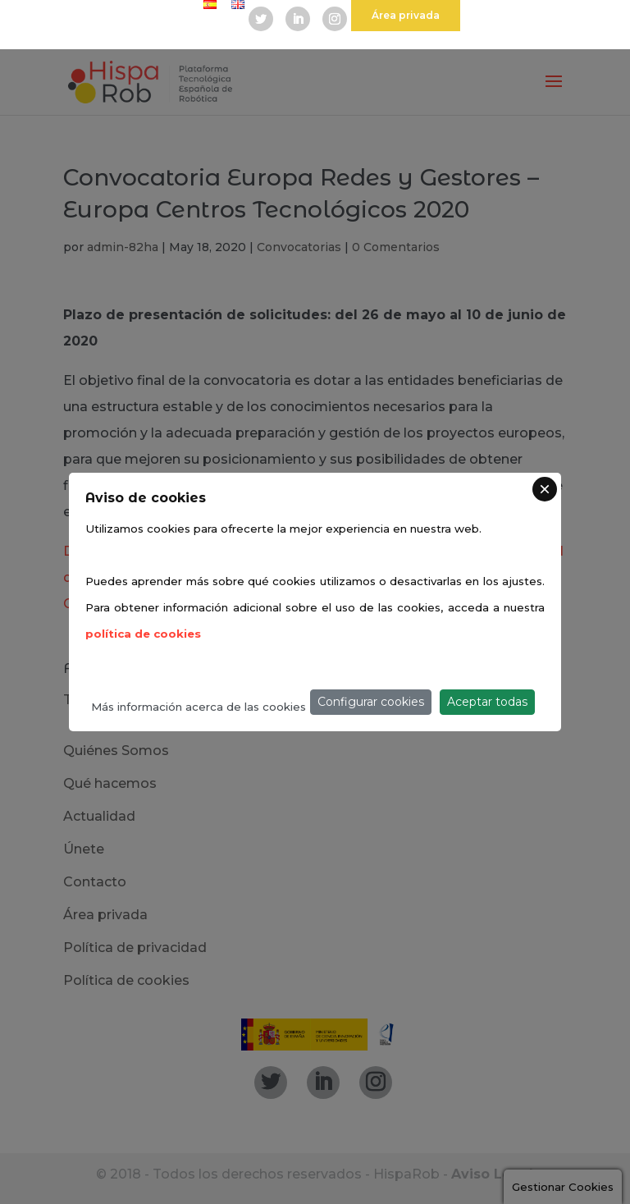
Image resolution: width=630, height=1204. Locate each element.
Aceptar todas (487, 701)
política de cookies (143, 633)
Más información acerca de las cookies (198, 706)
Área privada (406, 15)
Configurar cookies (370, 701)
